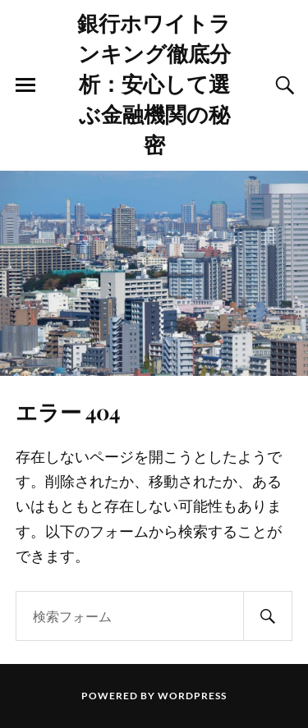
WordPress (192, 695)
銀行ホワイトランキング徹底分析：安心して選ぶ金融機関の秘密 (154, 83)
